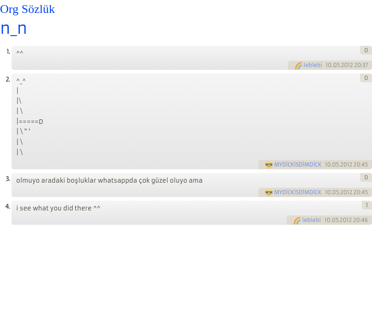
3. (8, 179)
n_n (13, 28)
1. (8, 52)
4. (7, 206)
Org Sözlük (27, 9)
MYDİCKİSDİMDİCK (297, 164)
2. (8, 79)
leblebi (313, 65)
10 (329, 65)
